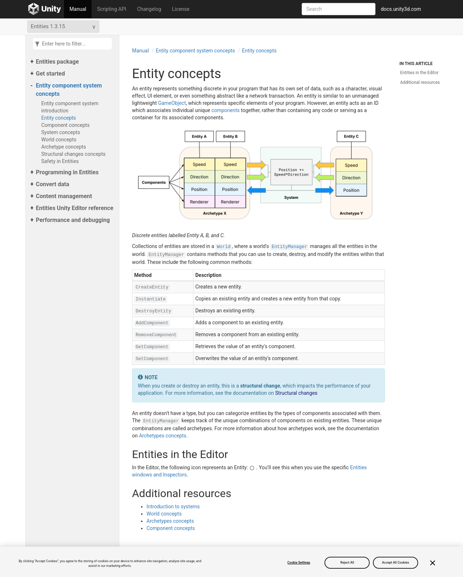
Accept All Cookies (395, 562)
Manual (77, 9)
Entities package (57, 61)
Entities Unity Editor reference (74, 208)
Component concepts (65, 125)
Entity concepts (58, 118)
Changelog (149, 9)
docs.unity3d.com (401, 9)
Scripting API (111, 9)
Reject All (347, 562)
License (181, 9)
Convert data (52, 184)
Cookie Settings (299, 562)
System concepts (60, 132)
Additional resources (420, 82)
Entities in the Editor (419, 72)
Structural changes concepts (73, 154)
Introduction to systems (173, 506)
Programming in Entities (67, 172)
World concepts (58, 139)
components (225, 110)
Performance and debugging (73, 220)
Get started (50, 73)
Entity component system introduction (69, 107)
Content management (64, 196)
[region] (231, 562)
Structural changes (296, 393)
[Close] (432, 563)
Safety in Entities (60, 161)
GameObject (172, 103)
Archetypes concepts (162, 436)
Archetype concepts (63, 147)
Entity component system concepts (69, 89)
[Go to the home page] (44, 9)
